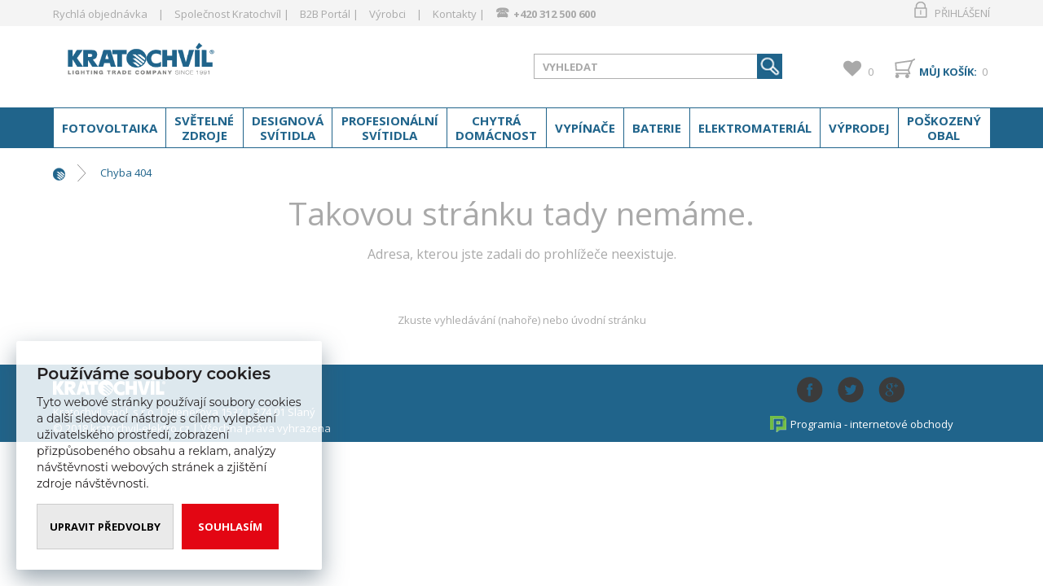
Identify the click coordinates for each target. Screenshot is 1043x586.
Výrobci (387, 14)
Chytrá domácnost (496, 127)
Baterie (656, 127)
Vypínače (585, 127)
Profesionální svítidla (389, 127)
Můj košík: (948, 71)
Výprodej (859, 127)
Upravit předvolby (105, 526)
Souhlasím (230, 526)
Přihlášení (962, 13)
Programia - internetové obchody (871, 424)
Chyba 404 (126, 172)
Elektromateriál (755, 127)
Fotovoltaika (109, 127)
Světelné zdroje (204, 127)
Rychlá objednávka (100, 14)
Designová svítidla (287, 127)
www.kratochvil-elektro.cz (182, 63)
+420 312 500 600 (554, 14)
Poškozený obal (944, 127)
